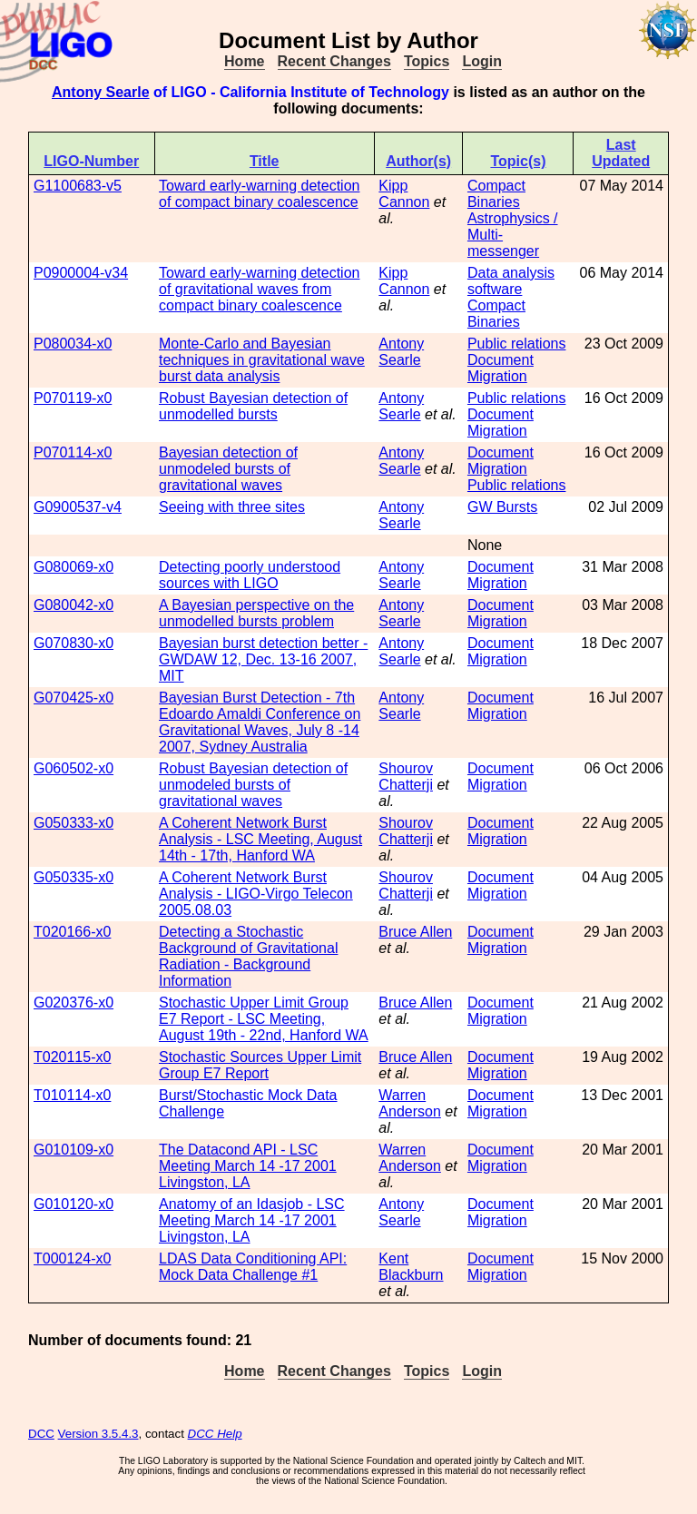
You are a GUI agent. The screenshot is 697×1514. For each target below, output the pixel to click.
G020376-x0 (73, 1002)
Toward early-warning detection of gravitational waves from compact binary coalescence (259, 289)
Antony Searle (101, 92)
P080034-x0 (73, 343)
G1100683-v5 (78, 185)
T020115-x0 (72, 1057)
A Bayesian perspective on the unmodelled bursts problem (256, 613)
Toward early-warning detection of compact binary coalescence (259, 194)
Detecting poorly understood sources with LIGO (249, 575)
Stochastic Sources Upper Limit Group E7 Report (260, 1065)
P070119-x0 (73, 398)
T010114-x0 (72, 1095)
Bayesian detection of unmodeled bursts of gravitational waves (228, 469)
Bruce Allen (415, 931)
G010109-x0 (73, 1149)
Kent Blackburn (410, 1267)
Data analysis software (511, 281)
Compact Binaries (496, 194)
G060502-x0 (73, 768)
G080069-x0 (73, 567)
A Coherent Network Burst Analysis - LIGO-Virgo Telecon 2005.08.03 (256, 894)
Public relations (516, 343)
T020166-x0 (72, 931)
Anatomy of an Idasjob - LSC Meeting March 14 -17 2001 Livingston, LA (252, 1220)
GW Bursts (502, 507)
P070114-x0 (73, 452)
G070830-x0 (73, 643)
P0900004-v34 (81, 272)
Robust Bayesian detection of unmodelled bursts (253, 406)
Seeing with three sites (232, 507)
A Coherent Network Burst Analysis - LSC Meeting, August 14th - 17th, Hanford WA (260, 839)
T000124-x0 (72, 1258)
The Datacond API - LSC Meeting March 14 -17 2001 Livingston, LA (248, 1166)
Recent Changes (334, 61)
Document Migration (500, 368)
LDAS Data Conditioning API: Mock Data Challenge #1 (253, 1267)
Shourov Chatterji (405, 776)
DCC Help (215, 1433)
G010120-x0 (73, 1204)
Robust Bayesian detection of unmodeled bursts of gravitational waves (253, 785)
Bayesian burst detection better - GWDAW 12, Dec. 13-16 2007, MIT (263, 659)
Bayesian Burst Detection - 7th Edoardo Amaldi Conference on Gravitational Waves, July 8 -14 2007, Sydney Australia (259, 722)
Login (482, 61)
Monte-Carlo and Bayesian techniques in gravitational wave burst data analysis (262, 360)
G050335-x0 (73, 877)
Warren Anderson (409, 1103)
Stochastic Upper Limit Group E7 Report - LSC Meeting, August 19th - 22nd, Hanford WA (263, 1019)
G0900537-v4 (78, 507)
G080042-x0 (73, 605)
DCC (41, 1433)
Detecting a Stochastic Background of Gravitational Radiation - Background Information (248, 956)
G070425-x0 (73, 697)
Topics (426, 61)
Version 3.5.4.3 (98, 1433)
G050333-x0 (73, 823)
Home (244, 61)
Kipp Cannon (403, 194)
